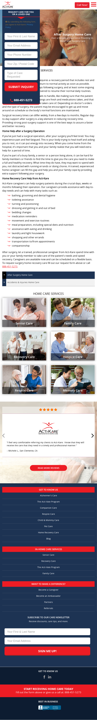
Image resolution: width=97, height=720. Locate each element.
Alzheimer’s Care (48, 495)
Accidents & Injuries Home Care (23, 282)
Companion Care (48, 508)
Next (93, 436)
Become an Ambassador (48, 596)
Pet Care (48, 526)
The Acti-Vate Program (48, 501)
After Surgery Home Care (19, 275)
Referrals (48, 608)
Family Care (48, 573)
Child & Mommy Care (48, 520)
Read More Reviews (48, 468)
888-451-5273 (21, 100)
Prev (4, 436)
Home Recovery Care (48, 532)
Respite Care (48, 514)
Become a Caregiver (48, 590)
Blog (48, 538)
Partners (48, 602)
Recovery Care (48, 561)
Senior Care (48, 555)
